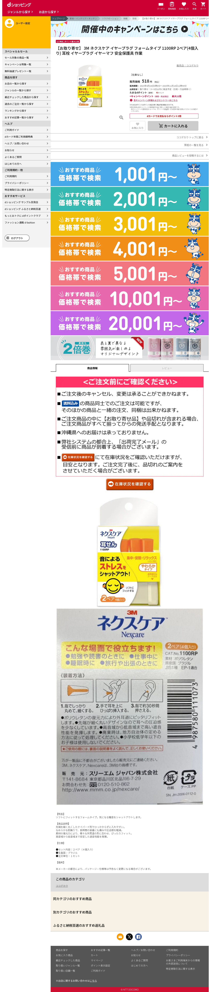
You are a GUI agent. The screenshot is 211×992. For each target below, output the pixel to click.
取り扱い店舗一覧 (65, 970)
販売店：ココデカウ (187, 65)
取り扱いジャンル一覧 (68, 965)
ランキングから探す (15, 110)
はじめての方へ (13, 163)
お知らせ (9, 150)
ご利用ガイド (12, 130)
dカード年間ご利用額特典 (19, 136)
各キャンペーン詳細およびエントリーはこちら (156, 100)
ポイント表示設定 (100, 965)
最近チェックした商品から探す (22, 97)
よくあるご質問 (13, 157)
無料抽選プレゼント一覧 (18, 71)
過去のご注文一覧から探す (19, 104)
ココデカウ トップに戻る (190, 137)
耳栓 (134, 18)
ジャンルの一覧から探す (18, 90)
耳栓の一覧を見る (194, 145)
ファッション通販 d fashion (20, 222)
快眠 (125, 18)
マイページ (97, 960)
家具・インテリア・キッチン (83, 18)
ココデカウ (62, 885)
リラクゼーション (110, 18)
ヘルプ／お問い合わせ (17, 143)
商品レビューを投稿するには (188, 155)
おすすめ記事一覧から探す (19, 117)
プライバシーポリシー (17, 183)
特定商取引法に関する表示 (19, 189)
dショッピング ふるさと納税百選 (23, 209)
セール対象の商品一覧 (17, 57)
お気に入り (137, 128)
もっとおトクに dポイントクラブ (23, 215)
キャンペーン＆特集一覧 (18, 64)
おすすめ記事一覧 (100, 950)
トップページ (58, 18)
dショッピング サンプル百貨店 (21, 202)
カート (94, 955)
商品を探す (62, 950)
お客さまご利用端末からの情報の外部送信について (183, 962)
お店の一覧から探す (15, 83)
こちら (93, 980)
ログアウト (17, 238)
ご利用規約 (11, 176)
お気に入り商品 (64, 955)
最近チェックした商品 (68, 960)
